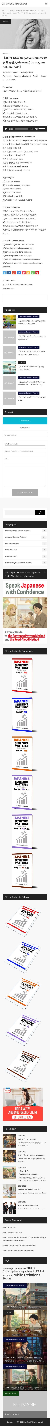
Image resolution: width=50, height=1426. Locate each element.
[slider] (21, 129)
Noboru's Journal (26, 556)
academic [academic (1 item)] (6, 1268)
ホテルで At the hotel (27, 1139)
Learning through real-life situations (26, 530)
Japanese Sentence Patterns (22, 285)
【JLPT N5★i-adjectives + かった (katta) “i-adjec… (31, 368)
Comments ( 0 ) (25, 421)
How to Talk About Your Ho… (30, 1189)
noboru (13, 281)
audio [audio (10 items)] (31, 1268)
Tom (4, 1227)
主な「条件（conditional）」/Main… (28, 1172)
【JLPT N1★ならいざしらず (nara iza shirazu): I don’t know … (31, 352)
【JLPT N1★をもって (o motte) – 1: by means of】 (32, 337)
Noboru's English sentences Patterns (26, 562)
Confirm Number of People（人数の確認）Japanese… (32, 1160)
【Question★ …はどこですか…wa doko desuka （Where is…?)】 (31, 383)
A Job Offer (12, 1227)
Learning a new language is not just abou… (32, 1193)
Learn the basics (26, 549)
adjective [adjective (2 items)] (13, 1268)
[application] (25, 129)
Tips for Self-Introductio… (28, 1205)
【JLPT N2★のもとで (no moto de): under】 (32, 398)
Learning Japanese (26, 543)
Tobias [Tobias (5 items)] (7, 1278)
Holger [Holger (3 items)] (22, 1271)
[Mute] (36, 129)
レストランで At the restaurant (31, 1155)
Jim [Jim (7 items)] (29, 1271)
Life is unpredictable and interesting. (23, 1246)
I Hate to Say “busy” (15, 1232)
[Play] (6, 129)
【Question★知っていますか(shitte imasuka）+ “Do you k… (31, 322)
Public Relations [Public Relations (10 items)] (26, 1275)
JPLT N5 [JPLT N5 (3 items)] (7, 1275)
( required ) (11, 444)
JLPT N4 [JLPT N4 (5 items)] (38, 1271)
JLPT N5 (5, 21)
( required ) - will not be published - (19, 451)
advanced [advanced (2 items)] (22, 1268)
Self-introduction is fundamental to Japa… (31, 1209)
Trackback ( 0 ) (25, 427)
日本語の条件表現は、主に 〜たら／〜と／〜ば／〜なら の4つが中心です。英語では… (32, 1180)
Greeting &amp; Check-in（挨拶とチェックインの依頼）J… (32, 1144)
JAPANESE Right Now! (23, 1422)
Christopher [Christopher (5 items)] (10, 1271)
